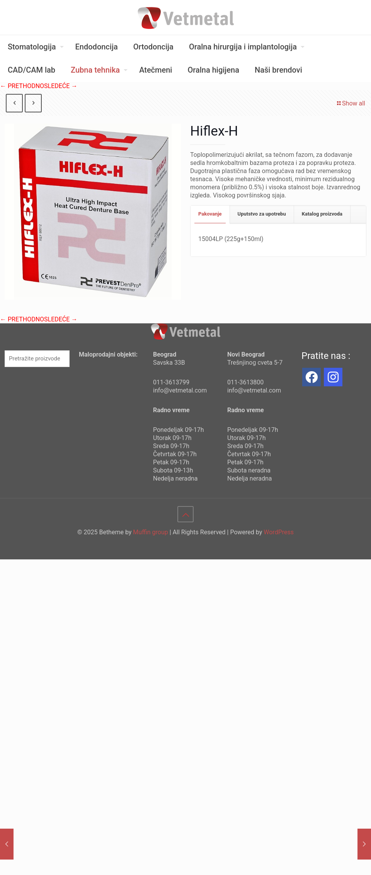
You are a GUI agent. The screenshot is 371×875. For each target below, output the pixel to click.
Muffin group (150, 532)
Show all (350, 103)
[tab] (210, 214)
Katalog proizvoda (322, 214)
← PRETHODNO (22, 86)
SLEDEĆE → (60, 86)
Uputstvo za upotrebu (262, 214)
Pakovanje (210, 214)
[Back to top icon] (185, 514)
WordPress (279, 532)
